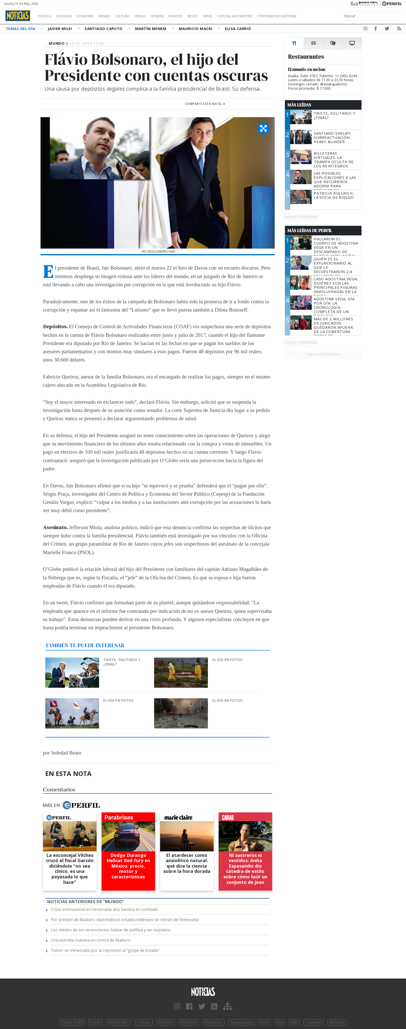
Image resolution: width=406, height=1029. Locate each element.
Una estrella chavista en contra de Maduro (90, 940)
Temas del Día (21, 28)
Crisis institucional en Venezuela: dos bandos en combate (104, 909)
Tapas (236, 15)
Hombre (166, 1022)
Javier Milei (60, 28)
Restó (219, 15)
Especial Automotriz (268, 15)
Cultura (136, 15)
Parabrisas (214, 1022)
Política (46, 15)
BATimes (336, 1022)
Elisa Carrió (238, 28)
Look (264, 1022)
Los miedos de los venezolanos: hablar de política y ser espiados (111, 930)
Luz (280, 1022)
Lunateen (313, 1022)
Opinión (177, 15)
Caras (95, 1022)
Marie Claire (118, 1022)
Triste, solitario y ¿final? (121, 662)
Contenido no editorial (320, 15)
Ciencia (157, 15)
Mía (294, 1022)
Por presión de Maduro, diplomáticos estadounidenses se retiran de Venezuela (125, 919)
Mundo (116, 15)
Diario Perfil (72, 1022)
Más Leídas (299, 105)
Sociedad (69, 15)
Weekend (189, 1022)
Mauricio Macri (196, 28)
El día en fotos (227, 659)
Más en (71, 805)
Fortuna (144, 1022)
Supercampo (241, 1022)
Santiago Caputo (104, 28)
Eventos (199, 15)
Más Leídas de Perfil (309, 231)
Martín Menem (151, 28)
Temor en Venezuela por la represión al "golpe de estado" (105, 950)
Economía (94, 15)
